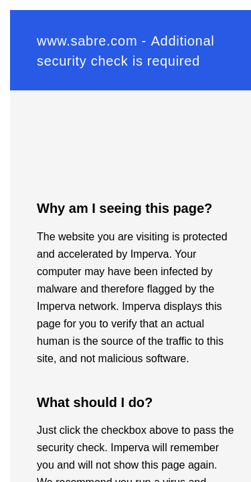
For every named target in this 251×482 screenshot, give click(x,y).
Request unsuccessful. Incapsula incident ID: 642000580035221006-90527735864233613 (125, 241)
